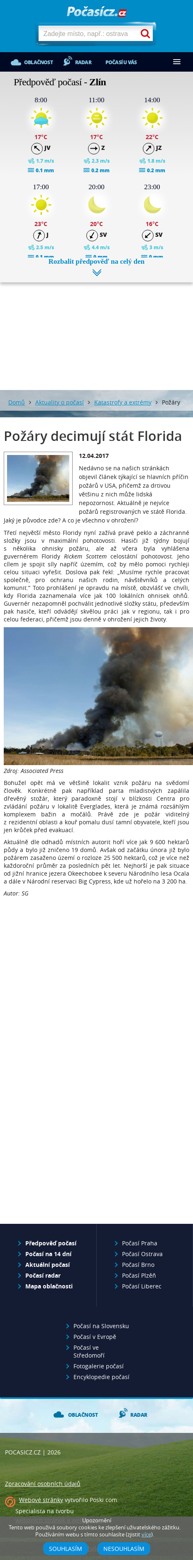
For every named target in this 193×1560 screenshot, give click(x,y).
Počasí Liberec (141, 1286)
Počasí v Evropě (94, 1337)
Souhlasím (65, 1549)
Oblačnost (38, 62)
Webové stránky (41, 1500)
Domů (16, 402)
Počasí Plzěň (139, 1275)
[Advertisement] (96, 330)
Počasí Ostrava (142, 1254)
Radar (83, 62)
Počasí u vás (121, 62)
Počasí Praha (139, 1243)
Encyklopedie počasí (101, 1377)
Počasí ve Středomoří (89, 1351)
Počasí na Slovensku (101, 1326)
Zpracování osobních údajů (43, 1484)
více (146, 1534)
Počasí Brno (138, 1265)
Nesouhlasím (123, 1549)
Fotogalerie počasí (98, 1366)
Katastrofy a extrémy (122, 402)
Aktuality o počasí (59, 402)
